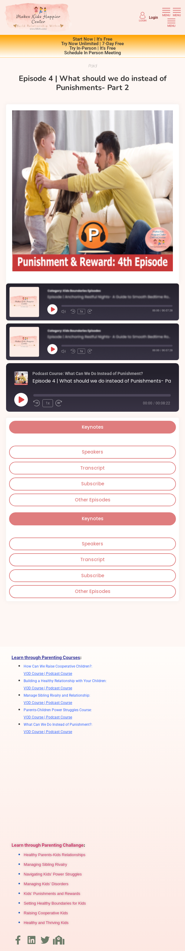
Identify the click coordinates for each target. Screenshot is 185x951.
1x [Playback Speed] (48, 403)
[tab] (92, 427)
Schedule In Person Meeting (92, 52)
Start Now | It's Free (92, 39)
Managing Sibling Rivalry (45, 864)
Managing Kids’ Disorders (46, 884)
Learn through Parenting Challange (48, 845)
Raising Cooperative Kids (46, 913)
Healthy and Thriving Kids (46, 922)
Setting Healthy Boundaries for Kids (55, 903)
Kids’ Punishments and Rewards (52, 893)
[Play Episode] (21, 399)
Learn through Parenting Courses (46, 657)
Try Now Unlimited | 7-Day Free (92, 43)
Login (153, 17)
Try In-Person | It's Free (92, 48)
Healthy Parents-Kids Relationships (54, 854)
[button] (166, 12)
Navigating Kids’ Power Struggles (53, 874)
